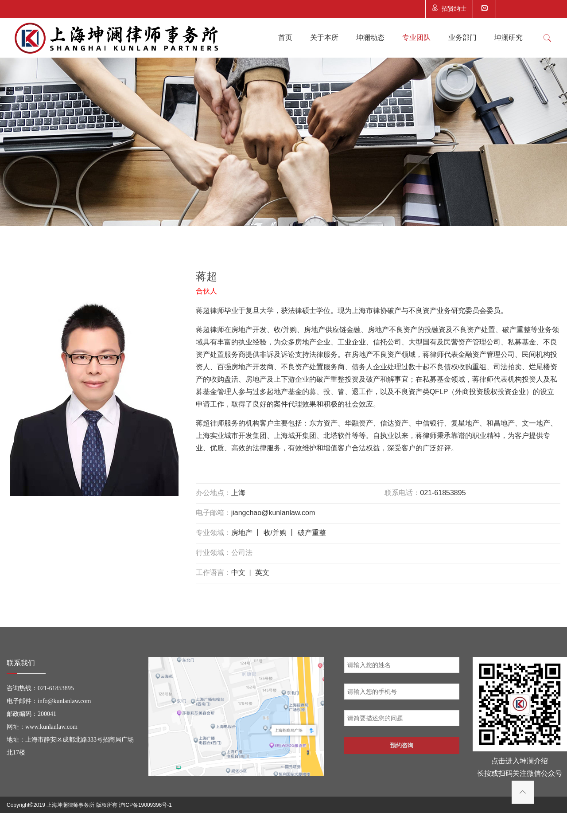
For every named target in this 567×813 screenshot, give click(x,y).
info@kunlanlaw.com (64, 701)
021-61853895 (443, 492)
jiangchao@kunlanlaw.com (273, 512)
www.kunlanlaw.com (51, 726)
